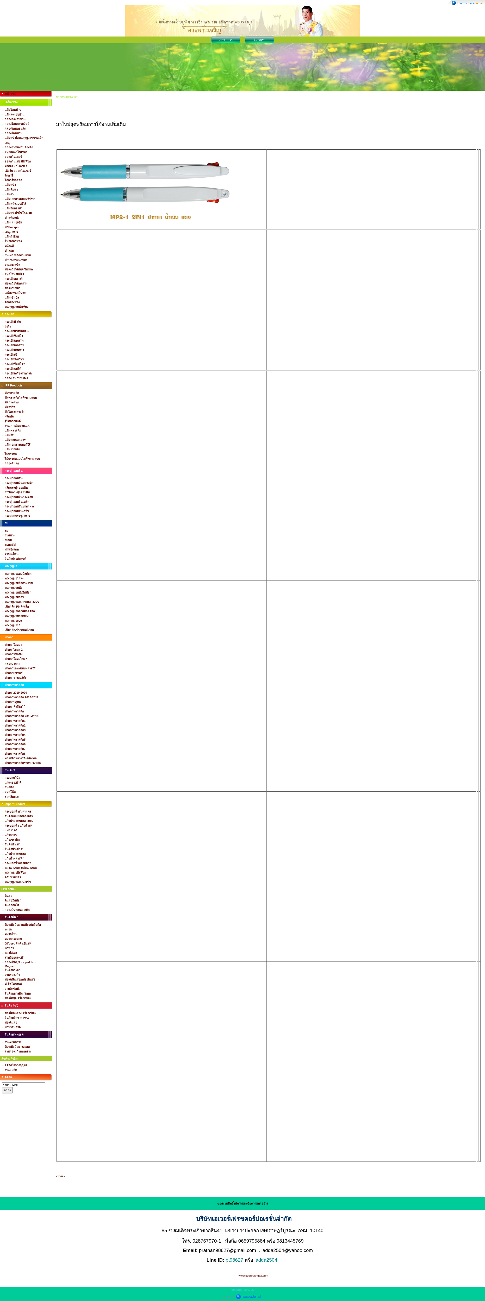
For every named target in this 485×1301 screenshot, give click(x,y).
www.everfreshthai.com (253, 1275)
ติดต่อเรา (259, 39)
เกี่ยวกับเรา (226, 39)
